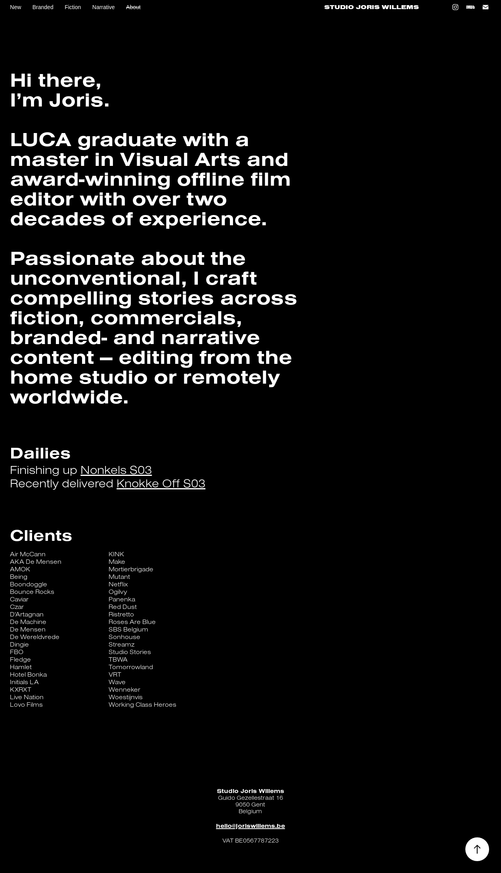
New (15, 7)
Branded (43, 7)
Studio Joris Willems (371, 7)
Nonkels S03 (116, 469)
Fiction (73, 7)
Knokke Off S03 (161, 483)
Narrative (103, 7)
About (133, 7)
